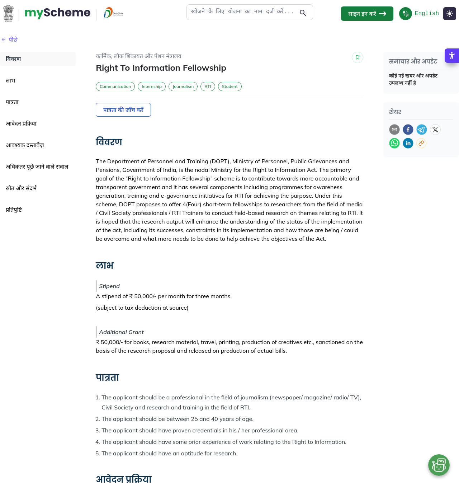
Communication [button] (115, 86)
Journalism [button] (183, 86)
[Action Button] (57, 13)
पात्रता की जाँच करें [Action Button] (123, 109)
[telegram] (421, 129)
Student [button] (230, 86)
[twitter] (435, 129)
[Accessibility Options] (452, 55)
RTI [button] (207, 86)
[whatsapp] (394, 143)
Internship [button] (152, 86)
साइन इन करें (367, 13)
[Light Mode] (450, 14)
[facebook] (408, 129)
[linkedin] (408, 143)
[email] (394, 129)
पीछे (9, 39)
